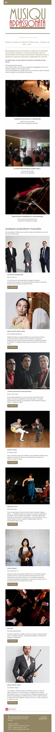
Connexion (44, 717)
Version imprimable (14, 717)
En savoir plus (13, 287)
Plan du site (25, 717)
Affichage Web (43, 718)
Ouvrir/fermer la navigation (27, 2)
